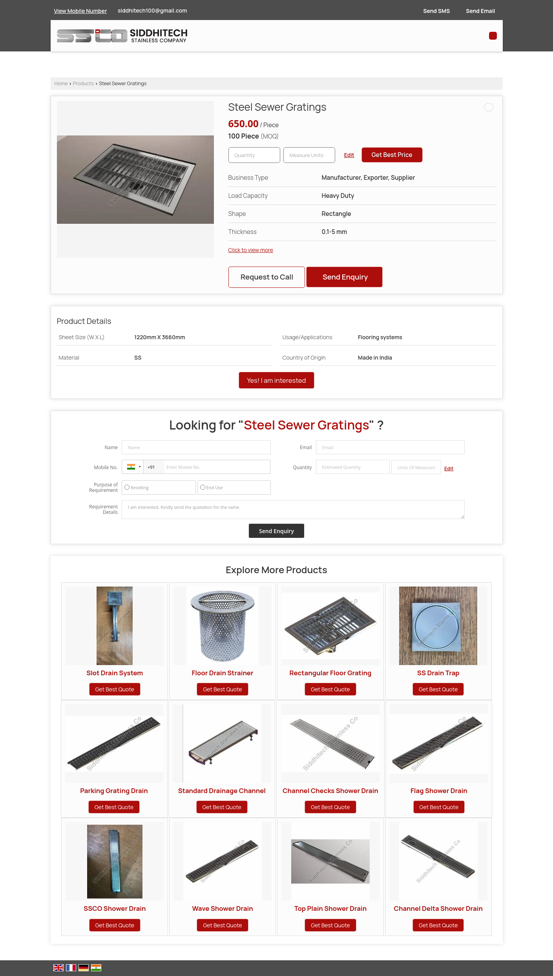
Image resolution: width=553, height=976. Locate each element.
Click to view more (250, 250)
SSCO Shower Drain (115, 908)
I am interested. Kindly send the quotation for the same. (293, 509)
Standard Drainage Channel (222, 790)
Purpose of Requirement (103, 487)
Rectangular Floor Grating (330, 672)
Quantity (302, 467)
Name (111, 447)
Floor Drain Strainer (223, 672)
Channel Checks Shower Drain (330, 790)
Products (83, 83)
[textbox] (309, 155)
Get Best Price (392, 155)
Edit (349, 155)
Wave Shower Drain (222, 908)
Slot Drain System (114, 672)
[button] (80, 11)
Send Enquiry (345, 277)
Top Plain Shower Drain (330, 908)
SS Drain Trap (438, 672)
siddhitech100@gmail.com (152, 10)
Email (306, 447)
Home (61, 83)
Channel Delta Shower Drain (438, 908)
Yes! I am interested (276, 380)
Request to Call (267, 277)
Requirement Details (103, 509)
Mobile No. (106, 467)
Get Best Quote (114, 689)
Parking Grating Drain (114, 790)
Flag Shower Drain (439, 790)
